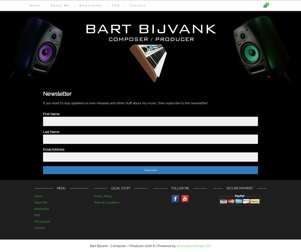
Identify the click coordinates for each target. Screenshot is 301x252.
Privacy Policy (103, 196)
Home (38, 196)
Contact (39, 228)
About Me (40, 202)
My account (42, 221)
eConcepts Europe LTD (194, 246)
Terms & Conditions (106, 202)
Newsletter (41, 209)
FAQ (37, 215)
